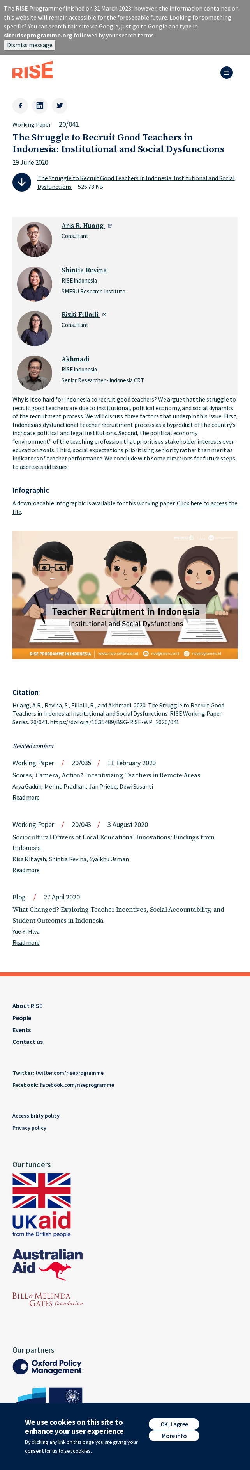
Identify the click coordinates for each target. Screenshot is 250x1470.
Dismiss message (30, 45)
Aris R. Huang (83, 226)
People (21, 1018)
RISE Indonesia (79, 280)
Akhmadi (76, 359)
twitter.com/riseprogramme (69, 1072)
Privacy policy (29, 1127)
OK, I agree (174, 1427)
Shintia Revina (84, 270)
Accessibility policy (36, 1115)
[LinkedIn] (40, 106)
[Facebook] (20, 106)
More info (174, 1438)
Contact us (27, 1041)
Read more (26, 797)
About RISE (27, 1006)
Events (21, 1030)
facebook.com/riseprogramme (77, 1084)
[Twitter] (59, 106)
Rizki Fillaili (81, 315)
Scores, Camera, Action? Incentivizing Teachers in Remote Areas (106, 775)
